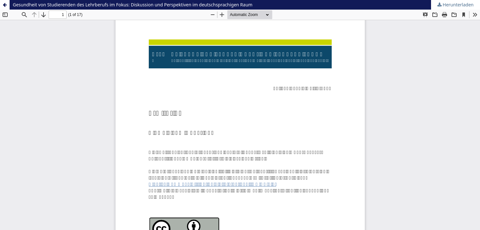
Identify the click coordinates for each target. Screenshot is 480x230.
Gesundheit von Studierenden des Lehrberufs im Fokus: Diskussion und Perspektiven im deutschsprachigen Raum (132, 5)
